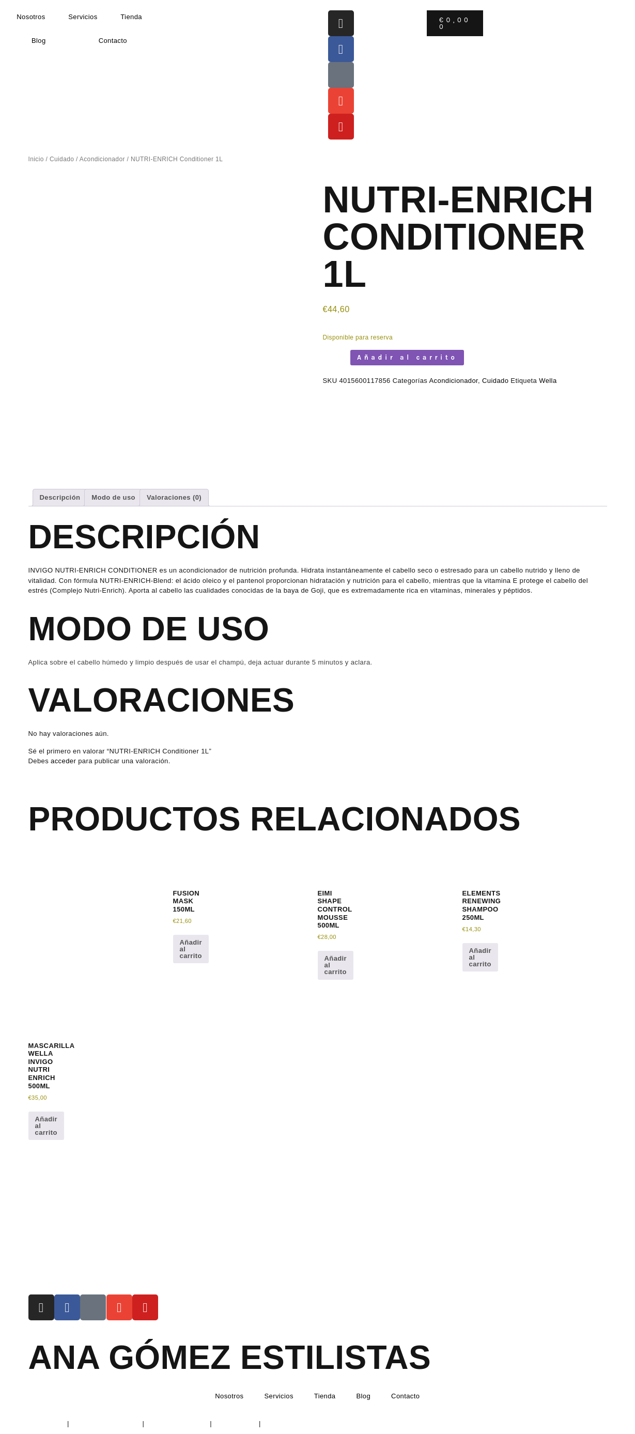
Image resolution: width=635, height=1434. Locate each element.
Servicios (82, 17)
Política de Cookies (177, 1423)
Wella (547, 380)
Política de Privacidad (106, 1423)
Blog (39, 40)
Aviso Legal (46, 1423)
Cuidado (62, 159)
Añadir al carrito (407, 357)
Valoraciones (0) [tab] (174, 497)
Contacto (113, 40)
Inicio (36, 159)
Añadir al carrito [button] (191, 949)
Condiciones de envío (297, 1423)
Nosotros (31, 17)
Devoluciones (235, 1423)
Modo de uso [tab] (113, 497)
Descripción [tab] (60, 497)
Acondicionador (102, 159)
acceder (63, 761)
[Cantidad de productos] (334, 357)
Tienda (131, 17)
